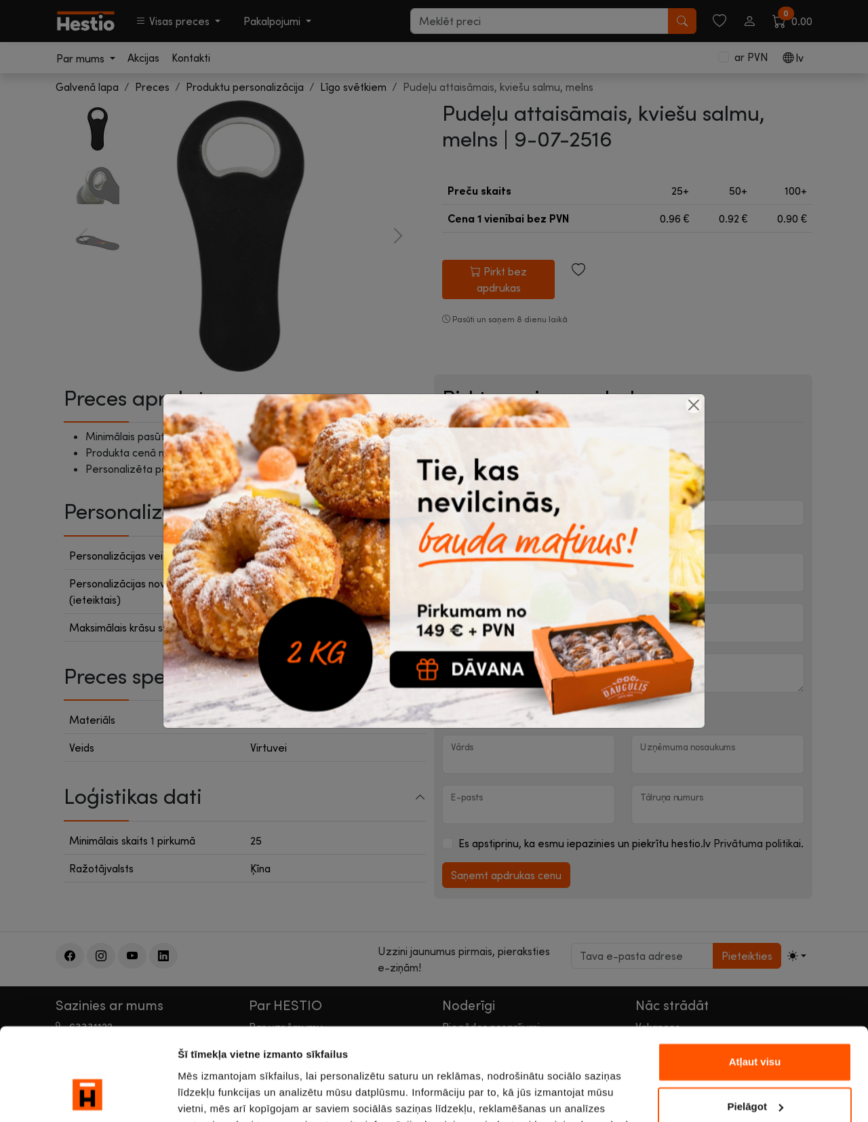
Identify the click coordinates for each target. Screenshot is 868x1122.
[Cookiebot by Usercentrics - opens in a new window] (87, 1095)
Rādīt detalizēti (214, 1095)
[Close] (694, 405)
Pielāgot (755, 1023)
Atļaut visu (755, 979)
